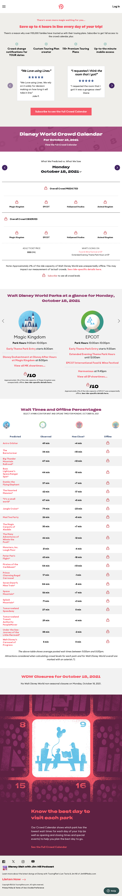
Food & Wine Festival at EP (90, 252)
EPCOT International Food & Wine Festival (92, 362)
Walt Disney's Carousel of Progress (10, 642)
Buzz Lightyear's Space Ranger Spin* (10, 472)
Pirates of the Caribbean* (10, 565)
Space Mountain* (8, 592)
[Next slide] (118, 321)
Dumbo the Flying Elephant (11, 483)
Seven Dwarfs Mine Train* (10, 584)
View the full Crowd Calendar (61, 144)
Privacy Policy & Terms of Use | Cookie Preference (23, 888)
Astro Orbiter (10, 443)
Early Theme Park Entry (21, 348)
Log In (116, 6)
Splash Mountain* (8, 601)
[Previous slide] (4, 321)
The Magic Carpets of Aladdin (9, 527)
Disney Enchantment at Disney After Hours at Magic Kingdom (30, 358)
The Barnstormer (10, 451)
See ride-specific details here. (85, 269)
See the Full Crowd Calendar (49, 847)
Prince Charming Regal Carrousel (11, 575)
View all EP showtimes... (92, 376)
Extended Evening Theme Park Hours (88, 255)
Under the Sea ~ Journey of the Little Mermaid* (11, 633)
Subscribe (52, 275)
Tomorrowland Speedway (11, 609)
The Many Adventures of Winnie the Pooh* (11, 538)
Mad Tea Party (11, 517)
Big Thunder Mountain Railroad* (9, 461)
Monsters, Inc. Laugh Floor (10, 548)
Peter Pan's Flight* (9, 557)
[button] (111, 85)
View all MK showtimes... (29, 365)
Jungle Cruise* (11, 508)
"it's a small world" (9, 500)
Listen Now (15, 879)
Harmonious (86, 371)
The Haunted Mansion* (10, 491)
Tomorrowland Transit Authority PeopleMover (11, 621)
